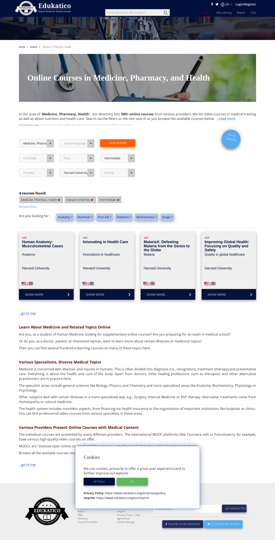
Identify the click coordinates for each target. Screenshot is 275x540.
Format (119, 163)
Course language (79, 133)
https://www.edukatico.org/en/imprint (122, 498)
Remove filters (28, 196)
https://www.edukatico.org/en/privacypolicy (135, 493)
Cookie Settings (126, 522)
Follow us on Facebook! (183, 524)
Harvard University (79, 163)
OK (132, 481)
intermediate (119, 148)
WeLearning (224, 13)
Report (241, 13)
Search (206, 13)
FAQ (253, 13)
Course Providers (88, 522)
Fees (79, 148)
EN (226, 4)
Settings (99, 481)
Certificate (38, 148)
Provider (38, 163)
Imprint (121, 511)
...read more (225, 109)
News (81, 511)
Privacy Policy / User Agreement (128, 516)
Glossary (83, 518)
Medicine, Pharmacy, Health (38, 133)
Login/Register (245, 4)
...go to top (27, 303)
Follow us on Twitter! (223, 524)
